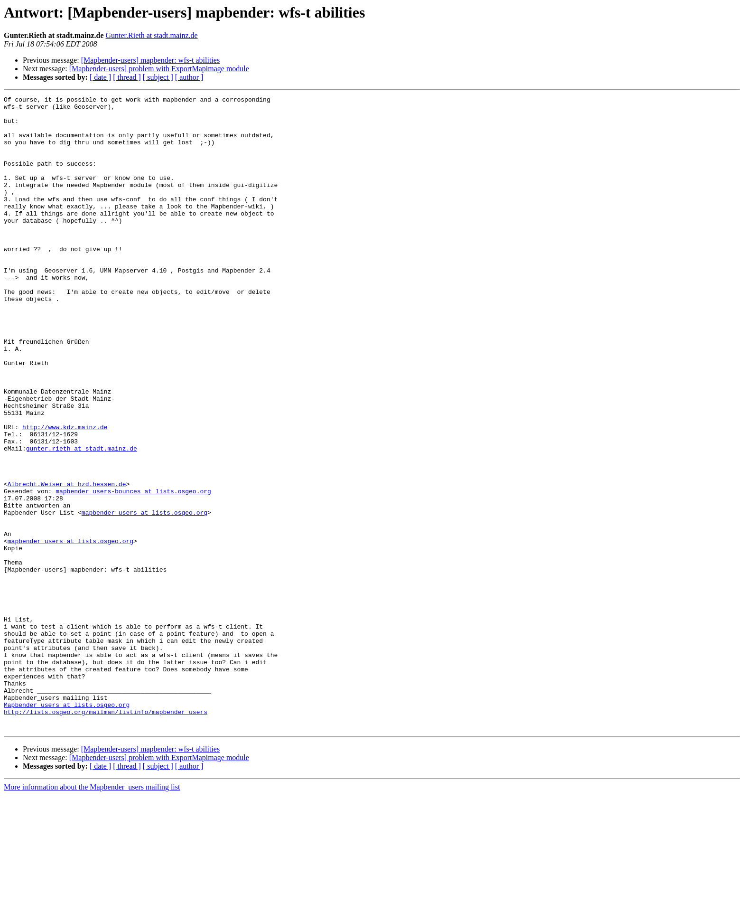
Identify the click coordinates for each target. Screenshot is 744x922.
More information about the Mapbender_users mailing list (92, 914)
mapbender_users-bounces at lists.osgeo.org (133, 570)
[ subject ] (158, 77)
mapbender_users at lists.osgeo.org (144, 596)
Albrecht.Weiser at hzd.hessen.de (67, 562)
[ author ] (189, 77)
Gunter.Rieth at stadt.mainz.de (152, 35)
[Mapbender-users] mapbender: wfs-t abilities (150, 60)
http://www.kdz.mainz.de (64, 493)
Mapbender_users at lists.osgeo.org (67, 827)
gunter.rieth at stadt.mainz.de (81, 519)
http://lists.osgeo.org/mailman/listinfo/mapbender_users (105, 835)
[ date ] (100, 77)
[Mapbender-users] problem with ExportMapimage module (159, 69)
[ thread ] (127, 77)
